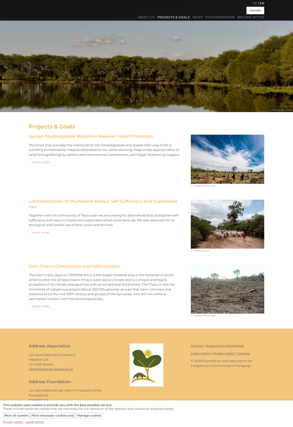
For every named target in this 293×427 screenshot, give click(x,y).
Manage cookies (89, 415)
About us (146, 17)
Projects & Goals (174, 17)
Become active (251, 17)
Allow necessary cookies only (52, 415)
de (255, 3)
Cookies (243, 353)
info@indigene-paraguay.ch (51, 369)
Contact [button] (197, 346)
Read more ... (42, 162)
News (198, 17)
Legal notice (200, 353)
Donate (255, 10)
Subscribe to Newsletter (225, 346)
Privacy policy (224, 353)
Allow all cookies (16, 415)
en (262, 3)
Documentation (220, 17)
